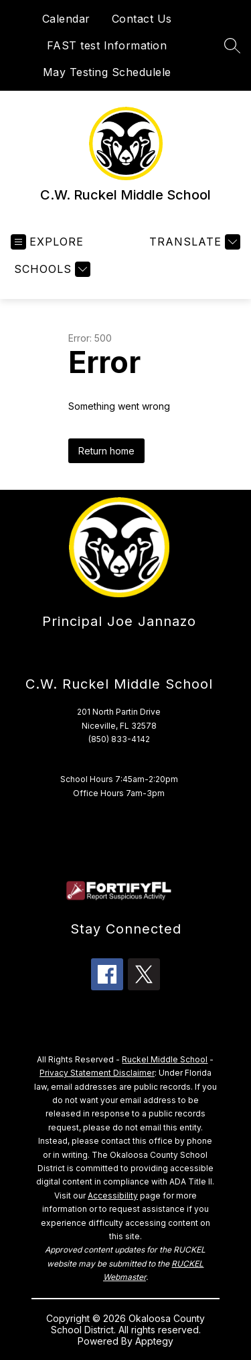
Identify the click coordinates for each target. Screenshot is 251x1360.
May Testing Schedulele (107, 72)
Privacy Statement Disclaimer (97, 1073)
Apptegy (154, 1341)
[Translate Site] (193, 242)
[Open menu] (47, 242)
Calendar (66, 18)
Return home (106, 450)
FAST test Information (107, 45)
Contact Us (142, 18)
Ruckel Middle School (164, 1059)
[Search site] (232, 45)
